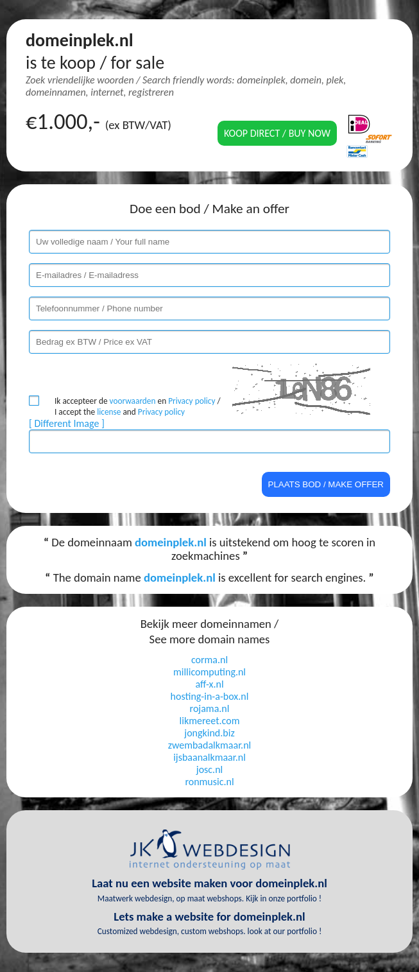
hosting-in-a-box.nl (210, 696)
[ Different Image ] (67, 423)
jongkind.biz (209, 733)
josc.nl (209, 769)
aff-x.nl (209, 684)
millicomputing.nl (209, 672)
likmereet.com (210, 721)
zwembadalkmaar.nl (209, 745)
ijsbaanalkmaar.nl (209, 757)
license (109, 411)
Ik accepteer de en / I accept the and (138, 406)
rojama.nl (210, 708)
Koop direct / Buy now (277, 133)
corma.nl (209, 660)
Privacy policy (191, 400)
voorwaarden (133, 400)
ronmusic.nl (209, 782)
